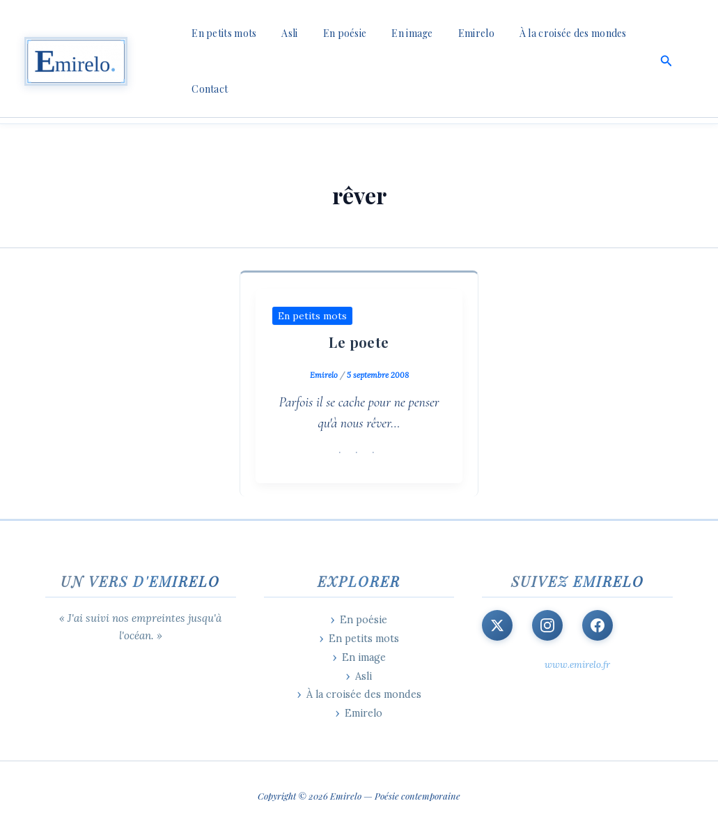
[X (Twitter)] (497, 625)
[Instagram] (547, 625)
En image (392, 33)
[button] (666, 61)
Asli (281, 33)
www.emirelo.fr (577, 664)
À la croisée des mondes (542, 33)
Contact (207, 89)
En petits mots (221, 33)
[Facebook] (597, 625)
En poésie (331, 33)
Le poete (359, 342)
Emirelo (451, 33)
